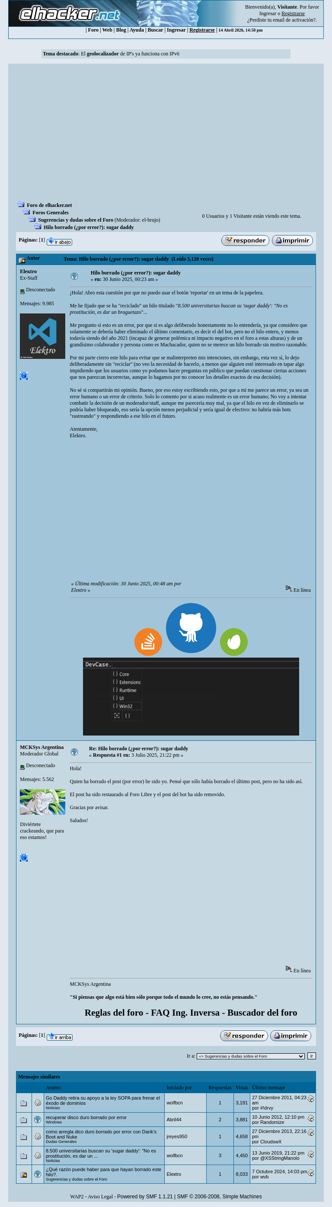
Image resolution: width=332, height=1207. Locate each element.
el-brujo (150, 220)
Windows (54, 1122)
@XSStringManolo (280, 1158)
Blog (121, 30)
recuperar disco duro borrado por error (86, 1117)
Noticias (53, 1108)
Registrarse (202, 30)
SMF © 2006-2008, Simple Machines (219, 1197)
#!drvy (266, 1107)
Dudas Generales (61, 1141)
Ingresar (267, 13)
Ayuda (137, 30)
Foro (93, 30)
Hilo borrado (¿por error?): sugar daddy (89, 227)
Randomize (272, 1122)
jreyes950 (176, 1136)
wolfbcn (174, 1102)
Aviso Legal (100, 1197)
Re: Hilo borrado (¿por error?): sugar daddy (138, 749)
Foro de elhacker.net (49, 205)
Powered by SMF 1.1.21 (145, 1197)
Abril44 (173, 1119)
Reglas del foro (114, 1012)
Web (107, 30)
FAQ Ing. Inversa (185, 1012)
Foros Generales (50, 213)
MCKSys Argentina (42, 747)
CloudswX (271, 1141)
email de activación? (294, 20)
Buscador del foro (262, 1012)
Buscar (155, 30)
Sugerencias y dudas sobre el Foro (75, 220)
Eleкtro (28, 271)
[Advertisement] (166, 135)
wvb (264, 1176)
